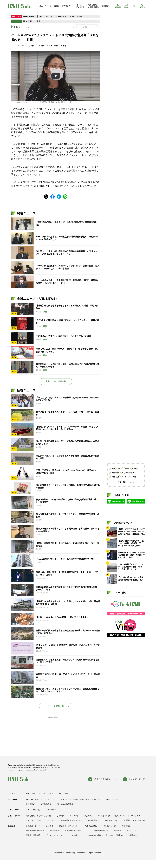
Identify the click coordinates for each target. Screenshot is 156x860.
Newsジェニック (112, 799)
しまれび (60, 816)
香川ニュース (64, 793)
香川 (32, 21)
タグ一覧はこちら (125, 482)
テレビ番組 (54, 6)
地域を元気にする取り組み (93, 6)
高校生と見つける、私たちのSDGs (111, 816)
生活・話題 (115, 473)
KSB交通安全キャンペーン (71, 820)
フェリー (49, 16)
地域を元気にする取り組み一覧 (38, 816)
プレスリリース (109, 826)
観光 (134, 469)
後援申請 (133, 835)
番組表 (126, 6)
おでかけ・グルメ (129, 473)
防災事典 (88, 816)
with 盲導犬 (135, 816)
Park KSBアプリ (111, 820)
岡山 (25, 21)
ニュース (43, 6)
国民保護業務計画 (101, 830)
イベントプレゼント (80, 6)
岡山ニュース (47, 793)
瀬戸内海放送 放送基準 (35, 830)
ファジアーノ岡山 (129, 477)
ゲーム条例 (53, 46)
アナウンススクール (34, 820)
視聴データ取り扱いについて (76, 830)
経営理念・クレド (33, 826)
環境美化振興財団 (33, 835)
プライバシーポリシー (55, 835)
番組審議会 (126, 826)
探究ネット (74, 816)
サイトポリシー (76, 835)
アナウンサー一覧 (33, 810)
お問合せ (142, 6)
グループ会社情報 (116, 835)
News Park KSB (32, 799)
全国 (38, 21)
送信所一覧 (54, 830)
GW (40, 16)
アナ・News (51, 810)
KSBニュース (31, 793)
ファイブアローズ (76, 16)
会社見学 (51, 820)
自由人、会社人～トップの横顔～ (86, 799)
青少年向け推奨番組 (65, 804)
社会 (42, 46)
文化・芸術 (115, 477)
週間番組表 (30, 804)
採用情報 (118, 6)
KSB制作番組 (46, 804)
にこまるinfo (62, 799)
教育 (64, 46)
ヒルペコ (48, 799)
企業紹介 (105, 6)
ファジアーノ (61, 16)
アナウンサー (67, 6)
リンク (129, 830)
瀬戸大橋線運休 (29, 16)
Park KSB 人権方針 (95, 835)
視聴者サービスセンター (69, 826)
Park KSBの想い (91, 826)
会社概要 (49, 826)
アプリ (134, 6)
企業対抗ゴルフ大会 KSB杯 (135, 820)
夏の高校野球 (93, 820)
